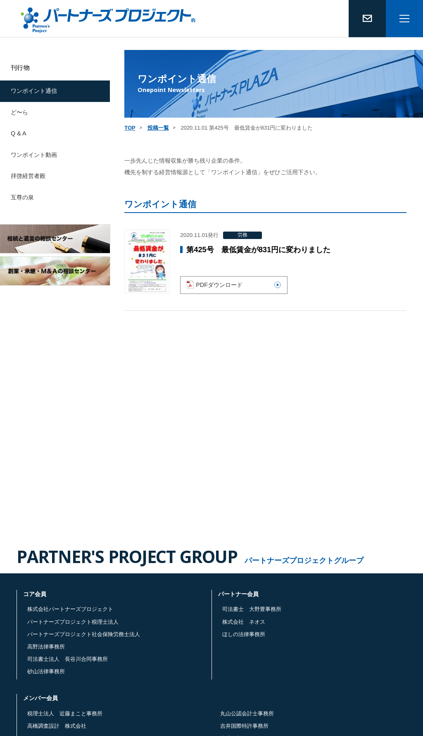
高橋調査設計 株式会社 (56, 726)
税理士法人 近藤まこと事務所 (64, 713)
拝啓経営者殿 (28, 176)
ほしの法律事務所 (243, 634)
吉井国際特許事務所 (244, 726)
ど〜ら (19, 112)
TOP (129, 128)
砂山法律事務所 (46, 671)
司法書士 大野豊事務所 (251, 609)
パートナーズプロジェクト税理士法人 (73, 622)
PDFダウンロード (234, 284)
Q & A (18, 133)
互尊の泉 (22, 197)
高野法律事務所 (46, 647)
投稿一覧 (158, 128)
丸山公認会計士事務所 (247, 713)
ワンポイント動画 (34, 154)
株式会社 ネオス (243, 622)
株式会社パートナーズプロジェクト (70, 609)
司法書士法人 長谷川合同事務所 (67, 659)
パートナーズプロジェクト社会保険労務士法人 (83, 634)
